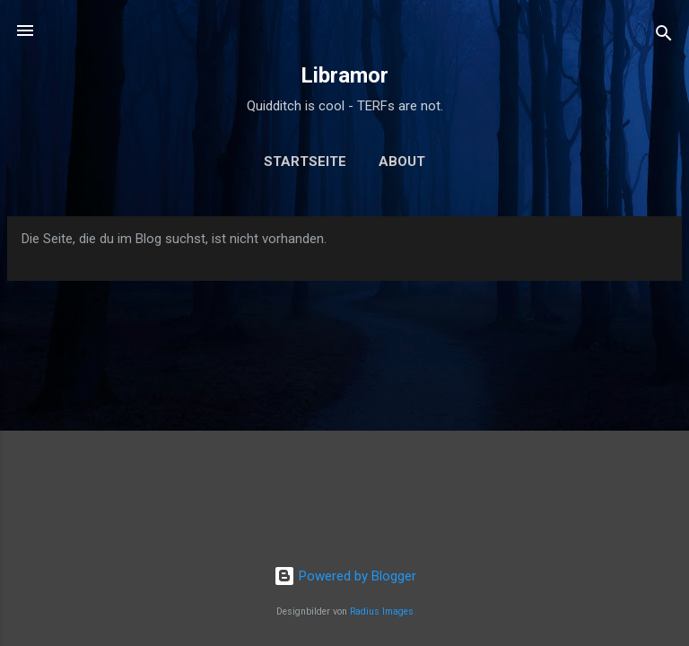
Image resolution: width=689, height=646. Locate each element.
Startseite (305, 161)
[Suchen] (664, 36)
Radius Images (382, 611)
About (402, 161)
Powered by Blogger (345, 576)
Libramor (344, 75)
